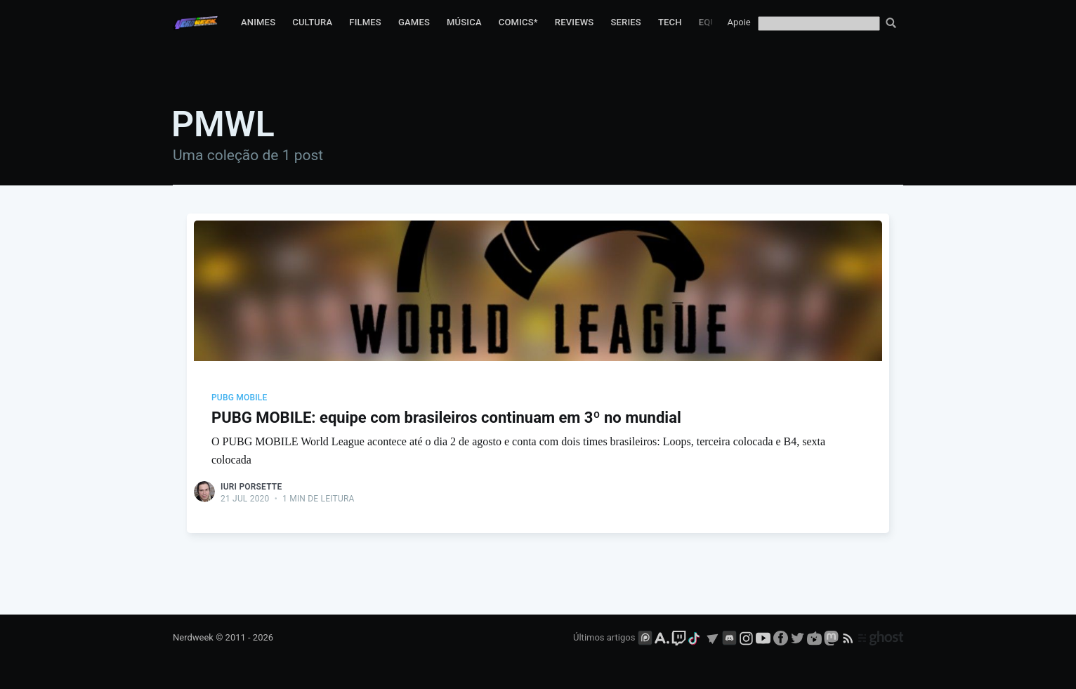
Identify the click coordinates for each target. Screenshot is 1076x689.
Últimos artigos (604, 637)
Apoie (739, 22)
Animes (258, 22)
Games (414, 22)
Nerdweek (193, 637)
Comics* (518, 22)
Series (625, 22)
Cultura (312, 22)
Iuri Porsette (251, 487)
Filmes (365, 22)
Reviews (574, 22)
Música (464, 22)
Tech (670, 22)
